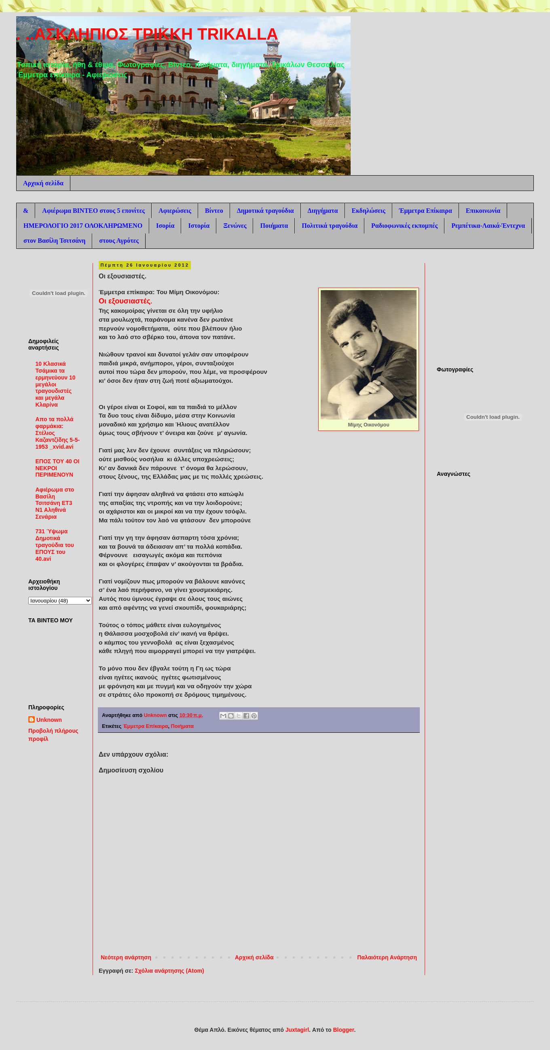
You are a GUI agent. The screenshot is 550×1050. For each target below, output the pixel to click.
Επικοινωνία (483, 210)
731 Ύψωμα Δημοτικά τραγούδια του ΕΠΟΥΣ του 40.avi (55, 545)
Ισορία (165, 225)
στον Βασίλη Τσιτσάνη (54, 240)
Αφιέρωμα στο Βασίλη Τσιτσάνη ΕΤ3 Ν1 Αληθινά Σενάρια (55, 503)
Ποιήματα (274, 225)
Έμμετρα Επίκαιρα (425, 210)
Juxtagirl (297, 1030)
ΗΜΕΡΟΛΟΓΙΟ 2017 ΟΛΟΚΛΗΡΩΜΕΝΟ (82, 225)
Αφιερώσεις (175, 210)
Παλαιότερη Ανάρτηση (387, 957)
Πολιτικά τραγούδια (330, 225)
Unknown (49, 720)
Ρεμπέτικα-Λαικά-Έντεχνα (488, 225)
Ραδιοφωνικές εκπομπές (404, 225)
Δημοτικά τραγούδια (265, 210)
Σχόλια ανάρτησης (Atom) (169, 970)
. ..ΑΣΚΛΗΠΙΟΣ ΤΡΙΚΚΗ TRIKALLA (147, 34)
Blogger (343, 1030)
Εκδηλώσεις (368, 210)
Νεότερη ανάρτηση (126, 957)
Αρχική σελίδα (43, 183)
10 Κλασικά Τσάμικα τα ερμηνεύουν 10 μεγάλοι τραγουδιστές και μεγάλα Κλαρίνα (56, 384)
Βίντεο (214, 210)
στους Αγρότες (119, 240)
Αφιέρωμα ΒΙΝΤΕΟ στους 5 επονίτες (93, 210)
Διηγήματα (323, 210)
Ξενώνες (234, 225)
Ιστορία (198, 225)
